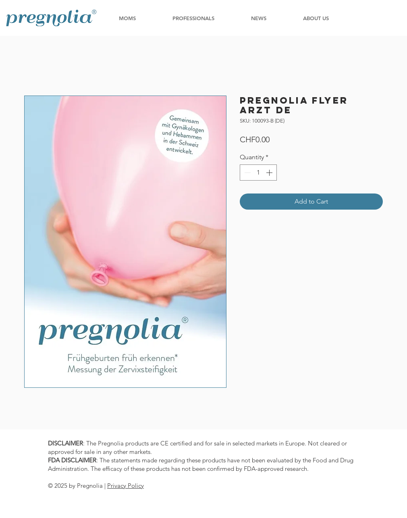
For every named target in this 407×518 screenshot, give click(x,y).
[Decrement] (246, 172)
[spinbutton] (258, 172)
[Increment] (270, 172)
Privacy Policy (125, 485)
